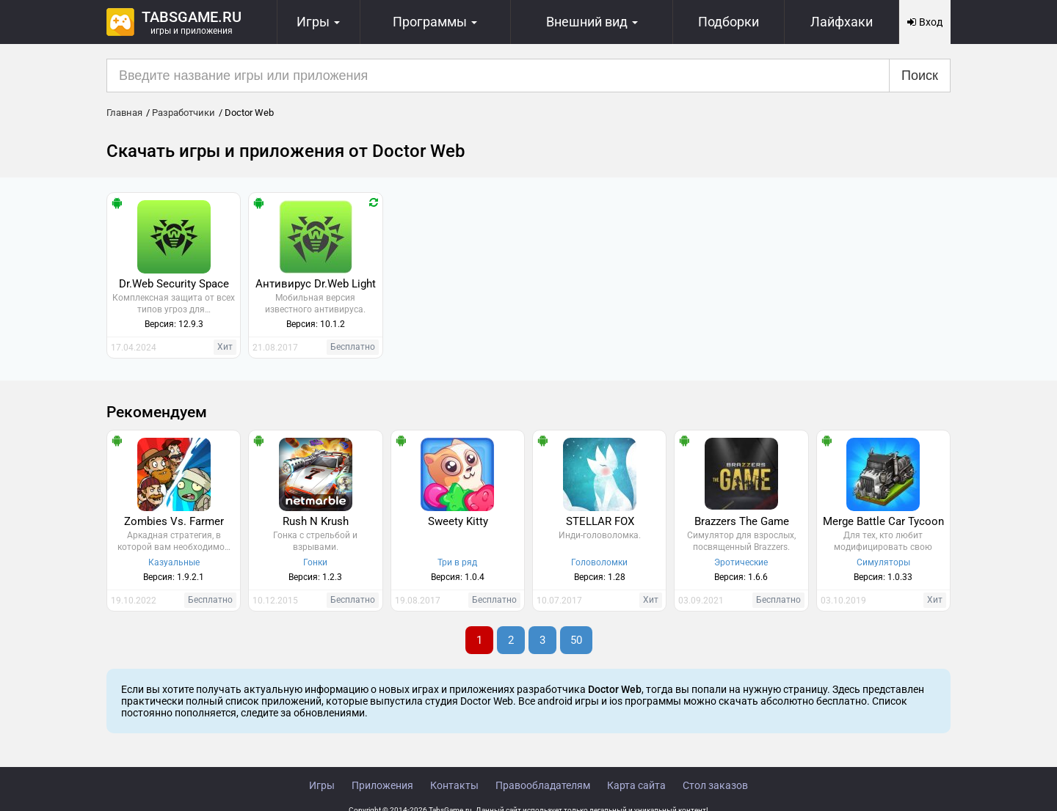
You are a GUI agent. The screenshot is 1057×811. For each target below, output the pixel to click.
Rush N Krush (316, 521)
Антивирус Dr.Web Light (315, 283)
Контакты (454, 785)
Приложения (382, 785)
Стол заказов (715, 785)
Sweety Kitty (458, 521)
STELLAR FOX (600, 521)
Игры (322, 785)
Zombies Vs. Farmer (174, 521)
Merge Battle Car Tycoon (883, 521)
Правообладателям (542, 785)
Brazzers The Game (741, 521)
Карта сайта (636, 785)
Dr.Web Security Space (174, 283)
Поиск (919, 75)
